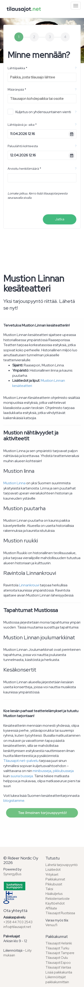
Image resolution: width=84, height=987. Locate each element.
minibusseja (42, 770)
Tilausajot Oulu (56, 957)
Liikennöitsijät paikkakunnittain (57, 979)
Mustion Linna (14, 483)
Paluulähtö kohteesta (23, 146)
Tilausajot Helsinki (58, 943)
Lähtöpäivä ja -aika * (22, 125)
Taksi (49, 889)
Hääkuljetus (53, 893)
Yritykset (51, 874)
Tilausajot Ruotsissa (60, 913)
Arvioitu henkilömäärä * (24, 169)
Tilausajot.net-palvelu (21, 760)
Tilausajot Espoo (58, 962)
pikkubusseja (63, 770)
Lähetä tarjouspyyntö (61, 865)
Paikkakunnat (55, 879)
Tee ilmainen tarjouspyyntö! (42, 812)
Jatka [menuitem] (59, 219)
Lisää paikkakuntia (58, 972)
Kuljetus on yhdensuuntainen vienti (39, 111)
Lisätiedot (52, 869)
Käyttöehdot (55, 903)
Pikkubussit (53, 884)
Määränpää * (17, 89)
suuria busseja (22, 776)
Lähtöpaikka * (17, 68)
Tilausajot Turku (57, 948)
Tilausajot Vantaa (58, 967)
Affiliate (51, 908)
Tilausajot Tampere (59, 953)
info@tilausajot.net (17, 927)
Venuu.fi (51, 925)
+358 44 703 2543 (17, 922)
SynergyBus (12, 874)
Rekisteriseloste (57, 898)
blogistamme (13, 800)
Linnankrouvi (29, 585)
